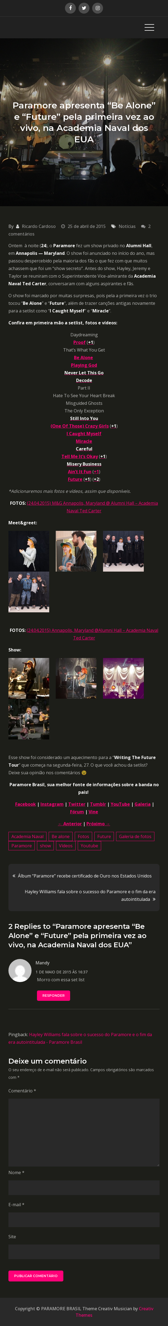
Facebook (25, 804)
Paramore (21, 846)
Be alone (61, 836)
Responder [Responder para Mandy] (53, 995)
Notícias (127, 226)
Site (12, 1237)
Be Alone (83, 358)
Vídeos (66, 846)
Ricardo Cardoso (39, 226)
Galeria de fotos (135, 836)
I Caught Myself (84, 434)
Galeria (143, 804)
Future (75, 479)
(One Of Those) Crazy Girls (80, 426)
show (45, 846)
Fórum (77, 812)
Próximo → (98, 824)
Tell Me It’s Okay (79, 456)
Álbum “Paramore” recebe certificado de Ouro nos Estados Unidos (85, 876)
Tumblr (98, 804)
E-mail (16, 1205)
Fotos (83, 836)
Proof (79, 342)
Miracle (84, 441)
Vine (93, 812)
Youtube (89, 846)
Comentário (22, 1091)
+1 (96, 472)
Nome (16, 1172)
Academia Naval (27, 836)
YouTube (120, 804)
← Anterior (70, 824)
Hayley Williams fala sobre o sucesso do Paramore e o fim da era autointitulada (90, 895)
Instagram (52, 804)
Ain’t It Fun (79, 472)
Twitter (76, 804)
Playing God (84, 365)
